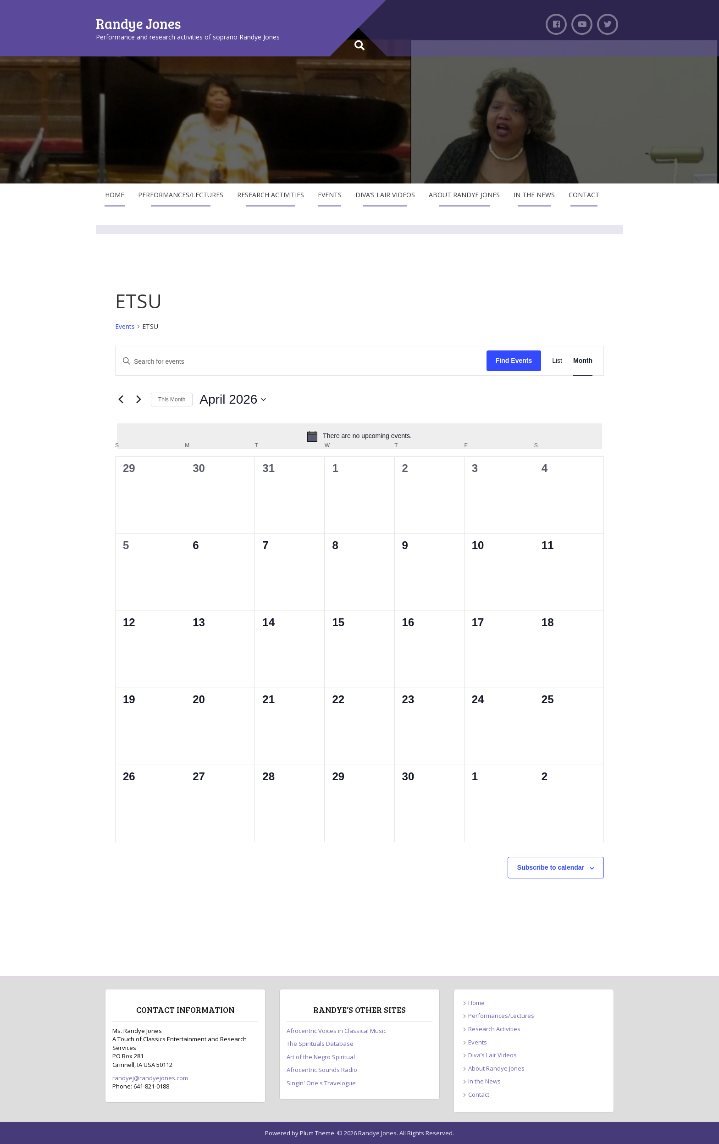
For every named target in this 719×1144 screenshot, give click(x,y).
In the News (534, 194)
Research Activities (270, 194)
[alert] (359, 436)
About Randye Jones (464, 194)
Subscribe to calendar (550, 867)
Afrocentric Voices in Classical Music (336, 1031)
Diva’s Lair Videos (385, 194)
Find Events (514, 360)
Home (114, 194)
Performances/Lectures (180, 194)
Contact (584, 194)
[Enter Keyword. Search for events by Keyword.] (301, 360)
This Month (171, 399)
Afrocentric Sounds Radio (322, 1070)
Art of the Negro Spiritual (321, 1057)
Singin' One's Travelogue (321, 1083)
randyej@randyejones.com (150, 1078)
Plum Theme (317, 1133)
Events (330, 194)
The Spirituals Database (320, 1043)
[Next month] (138, 399)
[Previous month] (120, 399)
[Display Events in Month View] (582, 360)
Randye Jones (138, 23)
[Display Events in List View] (557, 360)
